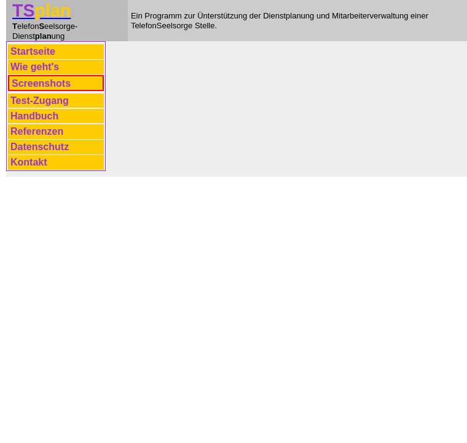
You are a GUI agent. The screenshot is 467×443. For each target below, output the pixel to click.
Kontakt (28, 162)
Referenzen (36, 131)
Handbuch (34, 116)
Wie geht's (34, 67)
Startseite (32, 51)
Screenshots (41, 83)
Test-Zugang (39, 100)
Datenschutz (39, 147)
